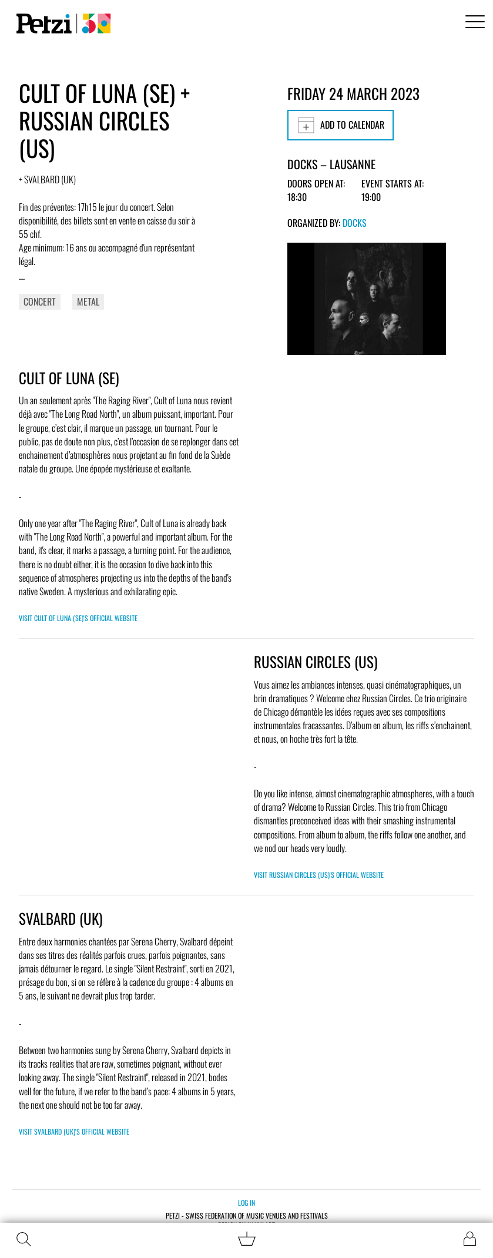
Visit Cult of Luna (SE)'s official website (78, 618)
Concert (40, 301)
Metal (88, 301)
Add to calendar (340, 125)
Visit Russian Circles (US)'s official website (319, 875)
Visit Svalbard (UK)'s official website (74, 1131)
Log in (246, 1202)
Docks (355, 223)
